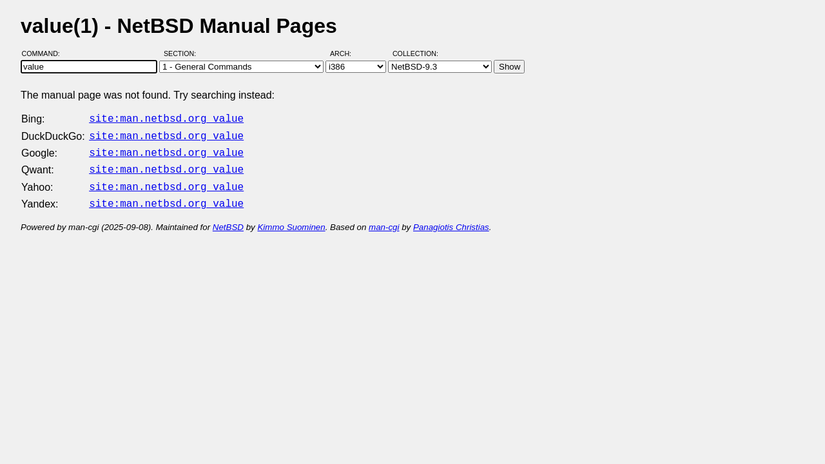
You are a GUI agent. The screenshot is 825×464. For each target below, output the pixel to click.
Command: (45, 53)
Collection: (415, 53)
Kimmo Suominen (291, 219)
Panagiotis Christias (451, 219)
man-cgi (384, 219)
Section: (183, 53)
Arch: (346, 53)
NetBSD (228, 219)
